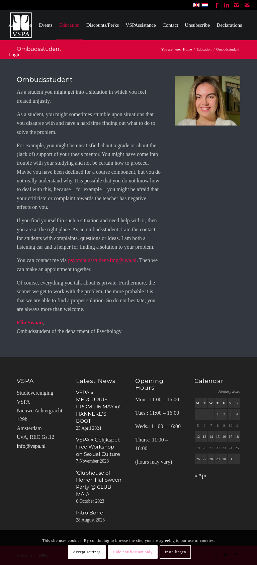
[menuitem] (20, 25)
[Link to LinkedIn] (227, 5)
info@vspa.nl (31, 446)
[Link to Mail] (247, 5)
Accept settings (87, 552)
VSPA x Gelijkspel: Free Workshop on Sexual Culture (98, 446)
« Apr (200, 475)
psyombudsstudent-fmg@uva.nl (102, 260)
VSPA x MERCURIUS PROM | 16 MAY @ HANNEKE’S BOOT (98, 406)
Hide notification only (133, 552)
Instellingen (175, 552)
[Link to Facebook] (217, 5)
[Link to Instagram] (237, 5)
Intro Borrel (90, 512)
